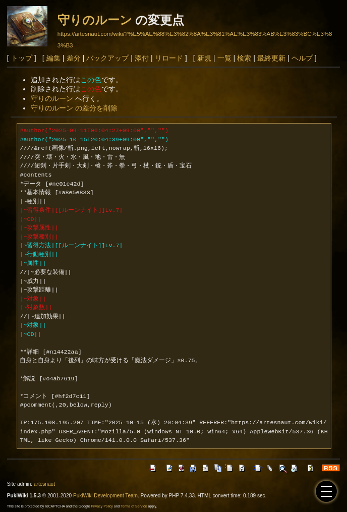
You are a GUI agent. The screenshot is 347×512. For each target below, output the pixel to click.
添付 (142, 58)
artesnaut (44, 484)
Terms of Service (134, 506)
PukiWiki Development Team (105, 495)
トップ (21, 58)
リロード (169, 58)
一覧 (224, 58)
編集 (53, 58)
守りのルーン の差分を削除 (74, 108)
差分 (74, 58)
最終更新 (271, 58)
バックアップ (107, 58)
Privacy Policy (102, 506)
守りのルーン (94, 20)
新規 (204, 58)
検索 (244, 58)
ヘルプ (302, 58)
